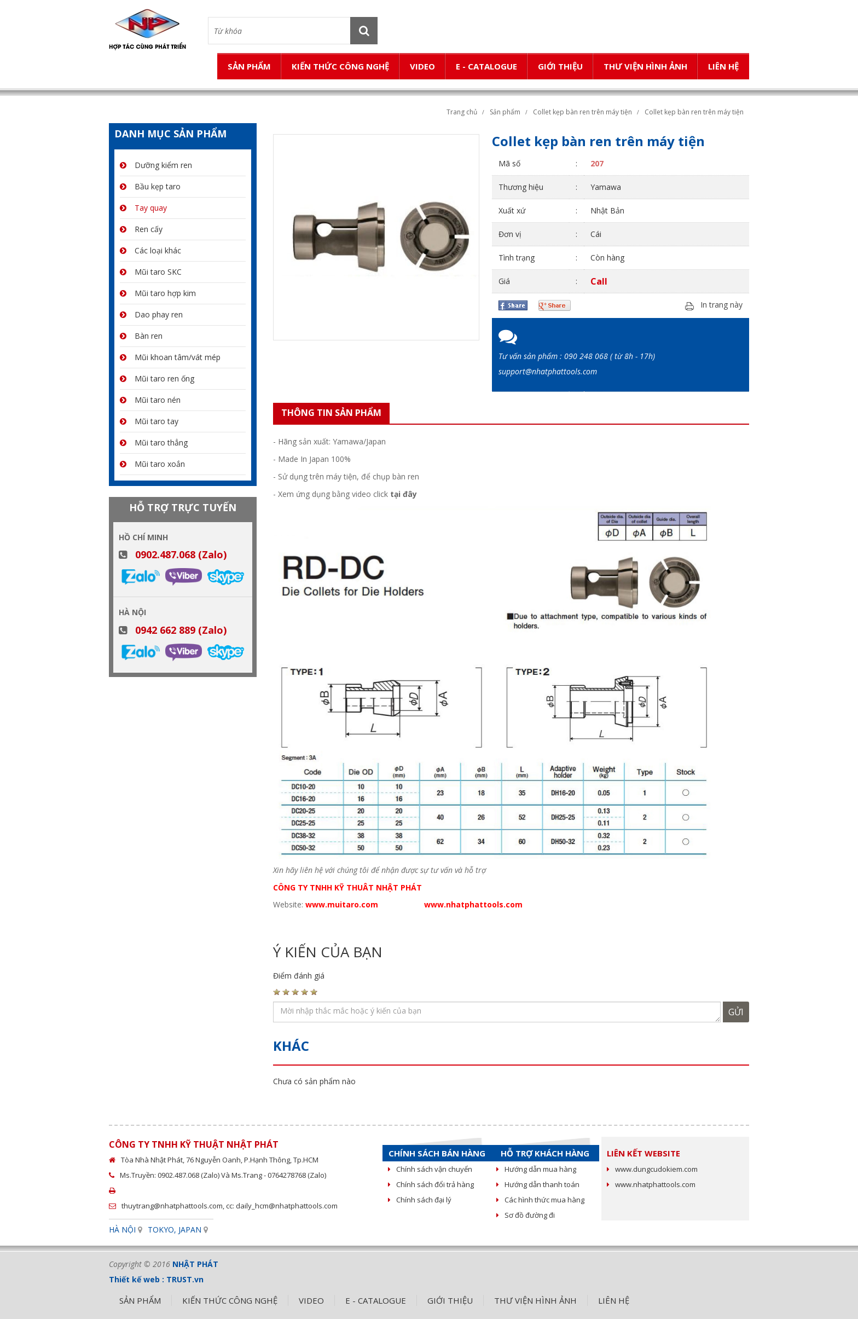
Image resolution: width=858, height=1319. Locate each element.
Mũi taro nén (150, 400)
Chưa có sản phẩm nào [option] (314, 1081)
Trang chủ (462, 112)
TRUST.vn (185, 1279)
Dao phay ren (151, 314)
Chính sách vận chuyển (430, 1169)
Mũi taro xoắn (152, 464)
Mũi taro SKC (151, 272)
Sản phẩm (505, 112)
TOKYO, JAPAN (174, 1229)
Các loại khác (150, 250)
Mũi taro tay (149, 421)
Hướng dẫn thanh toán (537, 1184)
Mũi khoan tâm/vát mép (170, 357)
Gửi (736, 1012)
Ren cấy (141, 229)
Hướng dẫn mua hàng (536, 1169)
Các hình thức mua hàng (540, 1200)
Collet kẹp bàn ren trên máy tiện (582, 112)
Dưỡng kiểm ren (156, 165)
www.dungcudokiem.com (652, 1169)
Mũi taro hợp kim (158, 293)
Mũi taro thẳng (154, 442)
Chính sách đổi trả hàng (431, 1184)
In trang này (721, 305)
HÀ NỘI (122, 1229)
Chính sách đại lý (419, 1200)
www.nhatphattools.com (651, 1184)
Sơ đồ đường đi (525, 1215)
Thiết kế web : (136, 1279)
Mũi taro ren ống (157, 378)
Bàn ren (141, 336)
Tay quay (143, 208)
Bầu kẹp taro (150, 186)
